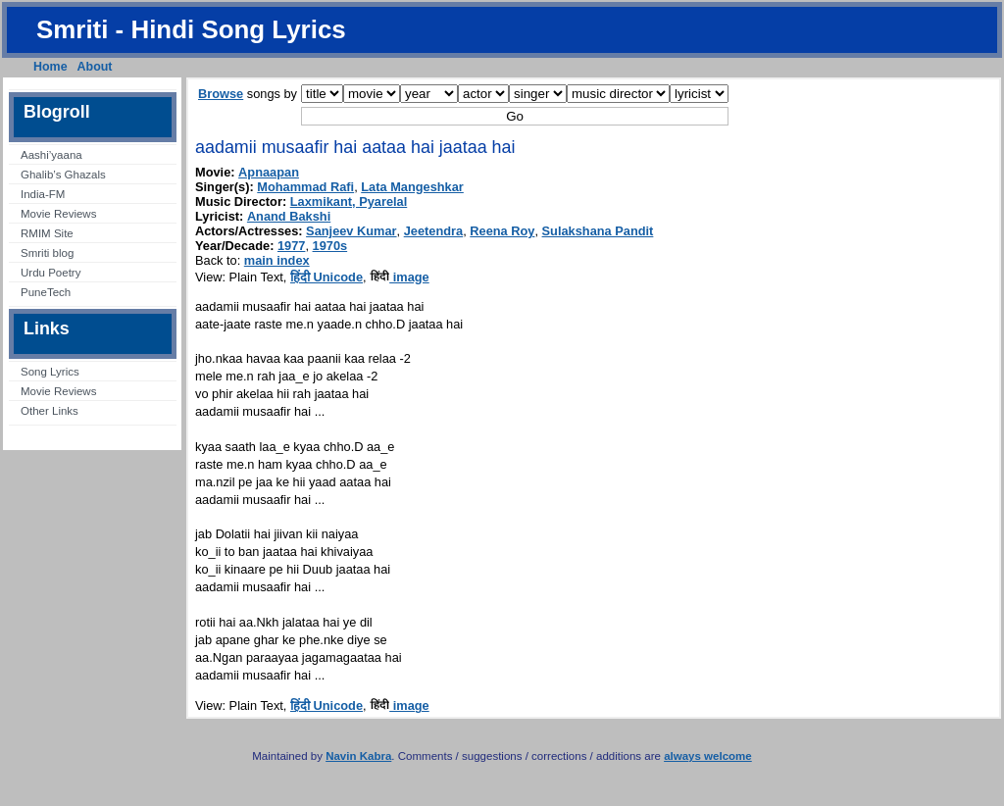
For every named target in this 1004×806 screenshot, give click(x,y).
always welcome (708, 756)
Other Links (49, 411)
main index (277, 260)
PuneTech (46, 292)
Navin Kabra (358, 756)
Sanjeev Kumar (351, 231)
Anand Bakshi (288, 216)
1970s (330, 245)
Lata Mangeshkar (412, 186)
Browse (220, 93)
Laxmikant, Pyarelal (349, 201)
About (95, 67)
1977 (291, 245)
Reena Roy (502, 231)
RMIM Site (47, 233)
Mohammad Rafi (305, 186)
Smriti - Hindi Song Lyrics (191, 29)
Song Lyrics (50, 372)
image (399, 277)
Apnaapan (268, 172)
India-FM (43, 194)
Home (50, 67)
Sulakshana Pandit (598, 231)
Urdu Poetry (50, 272)
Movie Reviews (58, 214)
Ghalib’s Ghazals (63, 174)
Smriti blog (47, 253)
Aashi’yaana (51, 155)
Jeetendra (433, 231)
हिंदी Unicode (326, 277)
